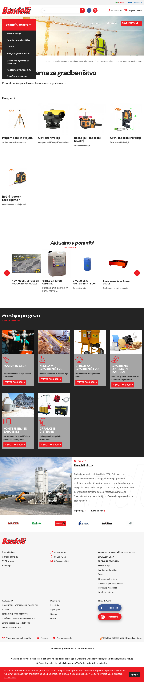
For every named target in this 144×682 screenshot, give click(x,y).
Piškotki (44, 638)
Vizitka (53, 618)
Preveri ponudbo (14, 382)
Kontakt (112, 23)
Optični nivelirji (49, 138)
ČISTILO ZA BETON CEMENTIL (52, 282)
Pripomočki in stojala (17, 138)
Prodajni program (109, 561)
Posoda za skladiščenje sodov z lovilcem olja (118, 554)
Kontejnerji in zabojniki (19, 69)
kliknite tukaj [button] (10, 677)
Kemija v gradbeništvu (18, 40)
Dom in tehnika (135, 2)
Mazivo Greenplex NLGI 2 (13, 627)
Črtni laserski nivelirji (125, 138)
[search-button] (82, 10)
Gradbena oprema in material (18, 62)
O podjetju (54, 605)
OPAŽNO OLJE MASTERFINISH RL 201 (84, 282)
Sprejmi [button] (134, 674)
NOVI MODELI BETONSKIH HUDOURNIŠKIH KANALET (25, 282)
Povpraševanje (130, 23)
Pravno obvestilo (64, 638)
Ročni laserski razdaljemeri (12, 198)
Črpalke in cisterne (17, 76)
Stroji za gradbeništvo (18, 53)
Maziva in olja (14, 33)
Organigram (55, 610)
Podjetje (77, 23)
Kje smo (95, 23)
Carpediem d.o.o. (134, 638)
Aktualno (59, 23)
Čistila (10, 46)
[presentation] (7, 273)
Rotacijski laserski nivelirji (87, 139)
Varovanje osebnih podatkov (18, 638)
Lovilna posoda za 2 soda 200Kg (116, 282)
